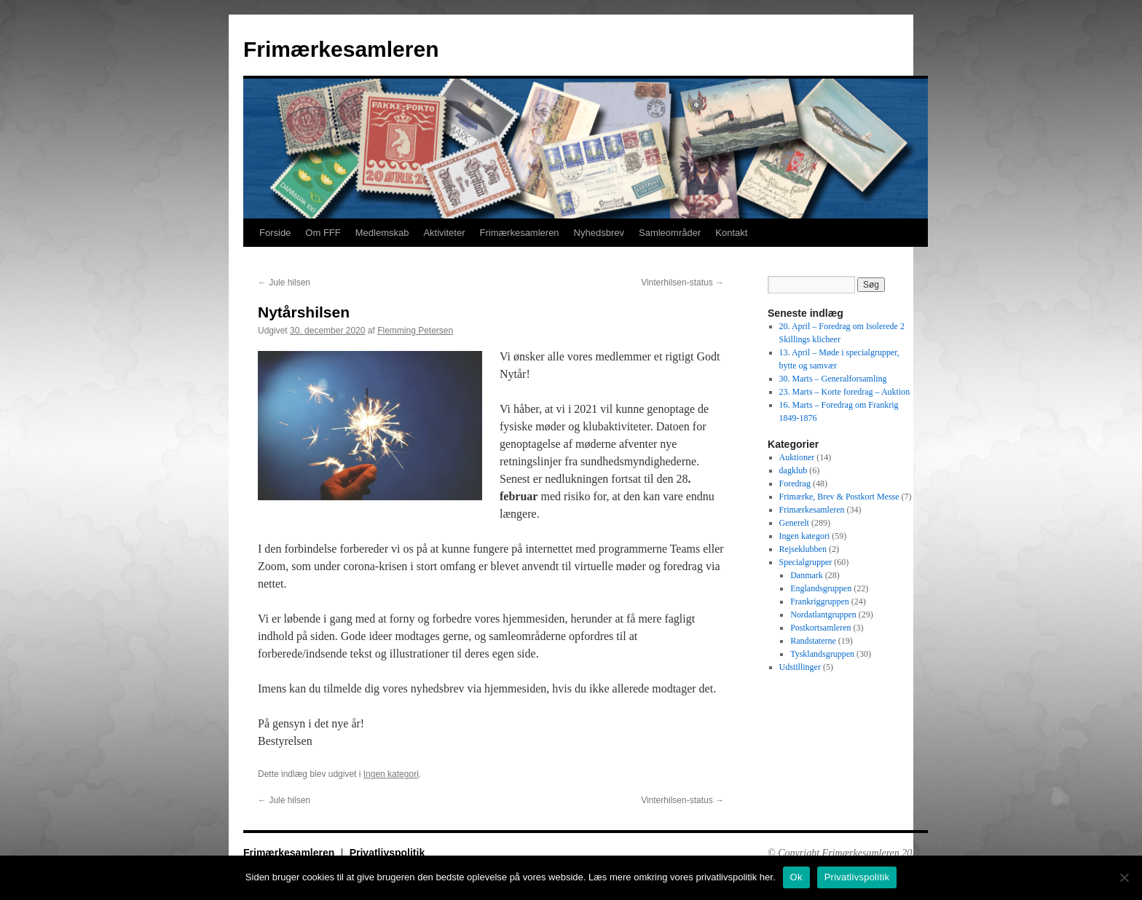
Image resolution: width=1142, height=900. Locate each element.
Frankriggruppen (819, 601)
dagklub (793, 470)
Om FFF (322, 232)
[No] (1124, 877)
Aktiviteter (444, 232)
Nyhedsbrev (599, 232)
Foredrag (795, 483)
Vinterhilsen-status (682, 282)
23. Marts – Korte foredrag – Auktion (844, 392)
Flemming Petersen (415, 330)
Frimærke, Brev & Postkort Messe (839, 497)
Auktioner (797, 457)
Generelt (794, 523)
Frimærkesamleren (340, 49)
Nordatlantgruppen (823, 614)
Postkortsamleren (820, 628)
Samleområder (670, 232)
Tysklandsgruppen (822, 654)
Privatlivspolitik (387, 852)
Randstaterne (813, 641)
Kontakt (731, 232)
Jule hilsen (284, 282)
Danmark (806, 575)
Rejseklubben (803, 549)
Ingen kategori (391, 774)
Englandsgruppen (820, 588)
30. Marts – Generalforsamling (833, 379)
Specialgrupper (805, 562)
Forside (275, 232)
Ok (796, 877)
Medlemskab (382, 232)
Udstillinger (800, 667)
